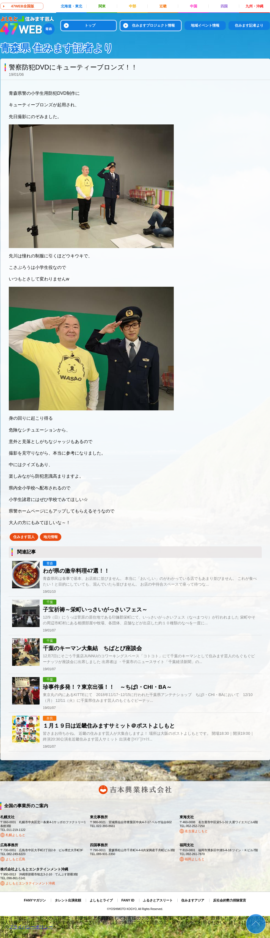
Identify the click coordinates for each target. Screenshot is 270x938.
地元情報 (50, 537)
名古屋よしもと (196, 831)
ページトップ (256, 924)
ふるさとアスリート (158, 900)
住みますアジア (192, 900)
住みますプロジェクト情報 (153, 25)
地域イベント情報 (205, 25)
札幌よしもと (15, 835)
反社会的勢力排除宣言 (229, 900)
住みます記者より (249, 25)
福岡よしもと (195, 859)
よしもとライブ (101, 900)
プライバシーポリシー (31, 927)
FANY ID (127, 900)
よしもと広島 (15, 859)
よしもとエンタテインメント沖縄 (30, 883)
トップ (90, 25)
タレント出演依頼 (68, 900)
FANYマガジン (35, 900)
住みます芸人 (24, 537)
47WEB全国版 (22, 6)
